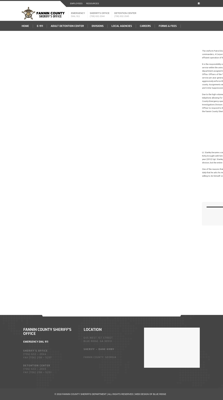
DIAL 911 (75, 16)
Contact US (29, 36)
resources (92, 3)
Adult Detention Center (67, 26)
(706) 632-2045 (121, 16)
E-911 (40, 26)
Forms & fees (168, 26)
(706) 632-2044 (97, 16)
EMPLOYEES (76, 3)
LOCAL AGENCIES (122, 26)
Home (25, 26)
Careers (145, 26)
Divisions (98, 26)
